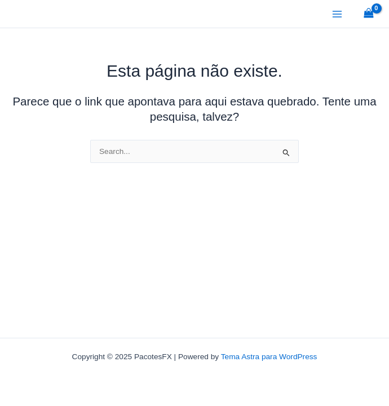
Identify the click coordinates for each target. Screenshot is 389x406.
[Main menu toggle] (337, 14)
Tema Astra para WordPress (269, 356)
